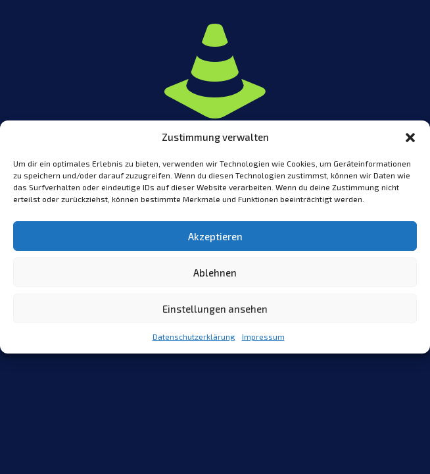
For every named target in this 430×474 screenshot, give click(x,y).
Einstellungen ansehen (215, 309)
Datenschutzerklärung (194, 336)
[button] (410, 137)
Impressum (263, 336)
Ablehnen (215, 272)
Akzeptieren (215, 236)
